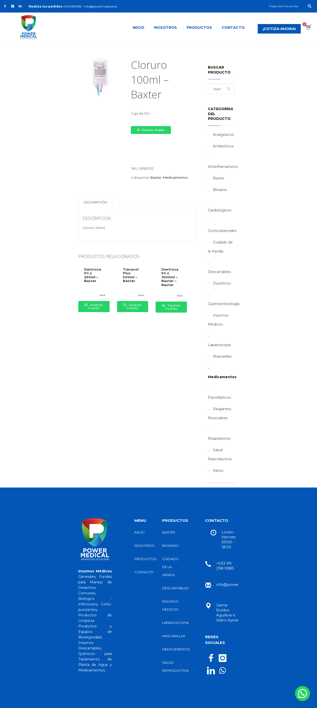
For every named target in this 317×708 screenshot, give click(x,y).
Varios (218, 470)
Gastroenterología (223, 304)
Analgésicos (223, 134)
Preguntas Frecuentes (283, 6)
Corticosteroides (222, 230)
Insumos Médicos (218, 320)
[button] (151, 130)
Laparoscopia (219, 345)
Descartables (219, 272)
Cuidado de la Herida (220, 247)
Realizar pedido (153, 130)
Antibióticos (223, 146)
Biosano (220, 189)
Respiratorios (219, 438)
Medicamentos (175, 177)
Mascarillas (222, 356)
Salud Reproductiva (219, 454)
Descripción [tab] (95, 202)
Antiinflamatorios (223, 166)
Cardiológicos (219, 210)
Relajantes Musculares (219, 413)
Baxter (155, 177)
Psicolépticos (219, 397)
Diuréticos (222, 283)
